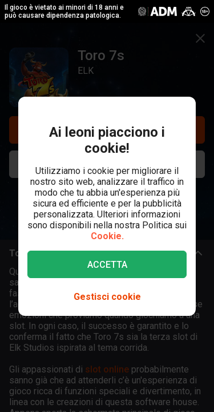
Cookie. (107, 236)
